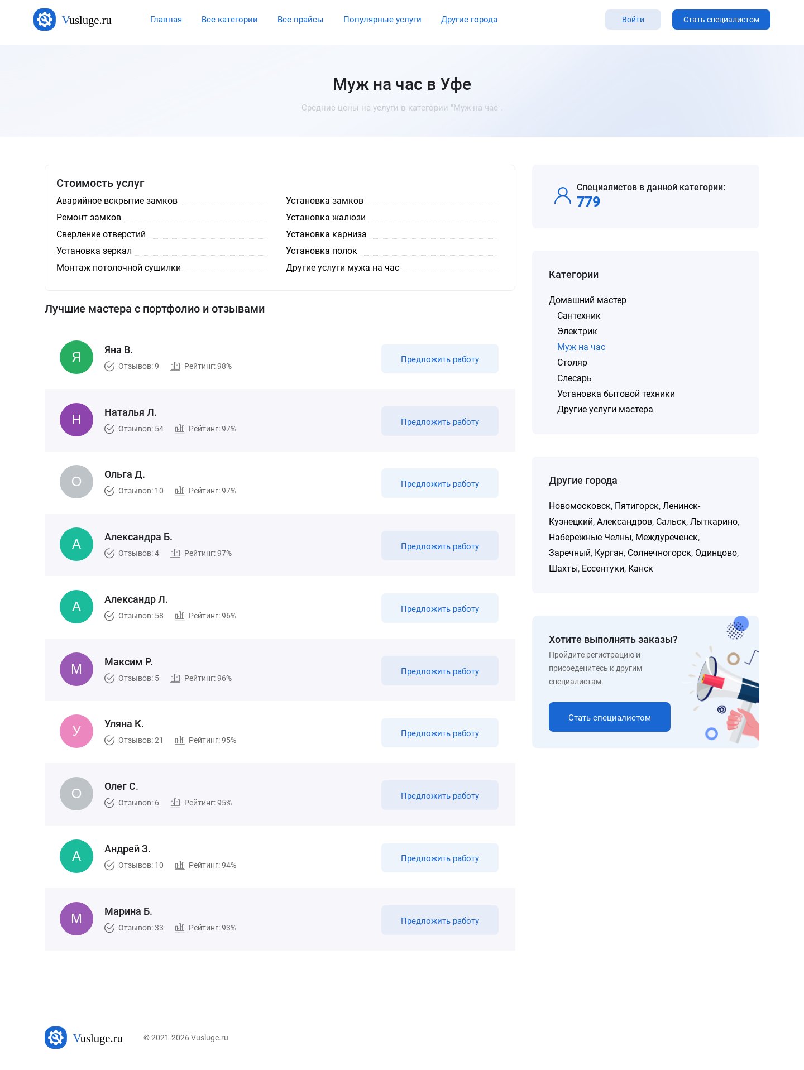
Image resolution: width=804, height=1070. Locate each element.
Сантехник (579, 315)
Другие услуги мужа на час (342, 267)
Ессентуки (603, 568)
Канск (640, 568)
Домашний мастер (587, 300)
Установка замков (324, 200)
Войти (633, 19)
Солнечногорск (659, 553)
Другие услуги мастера (605, 409)
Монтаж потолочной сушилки (118, 267)
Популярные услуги (382, 20)
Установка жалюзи (326, 217)
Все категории (230, 20)
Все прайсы (300, 20)
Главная (166, 20)
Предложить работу (440, 359)
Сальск (671, 521)
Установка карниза (326, 234)
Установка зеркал (94, 251)
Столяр (572, 362)
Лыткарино (714, 521)
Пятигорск (637, 506)
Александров (624, 521)
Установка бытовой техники (616, 393)
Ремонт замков (88, 217)
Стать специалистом (721, 19)
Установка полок (321, 251)
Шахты (563, 568)
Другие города (469, 20)
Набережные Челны (590, 537)
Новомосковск (580, 506)
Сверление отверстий (101, 234)
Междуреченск (666, 537)
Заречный (570, 553)
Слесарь (574, 378)
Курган (609, 553)
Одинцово (716, 553)
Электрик (577, 331)
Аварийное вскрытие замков (117, 200)
